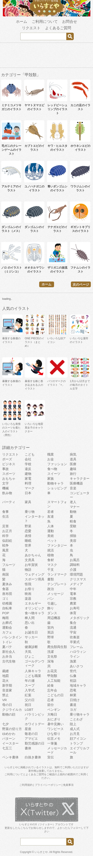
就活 (50, 550)
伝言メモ (53, 738)
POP (5, 613)
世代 (73, 671)
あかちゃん (33, 555)
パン (50, 598)
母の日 (7, 705)
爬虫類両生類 (57, 647)
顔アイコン (78, 738)
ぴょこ (30, 656)
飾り (50, 608)
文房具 (30, 560)
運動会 (7, 627)
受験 (73, 526)
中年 (73, 589)
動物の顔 (8, 714)
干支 (50, 569)
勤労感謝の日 (34, 743)
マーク (30, 488)
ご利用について (45, 22)
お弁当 (7, 656)
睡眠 (28, 540)
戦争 (5, 545)
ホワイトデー (34, 724)
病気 (73, 454)
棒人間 (30, 618)
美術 (50, 536)
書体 (28, 748)
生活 (5, 516)
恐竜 (73, 690)
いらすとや (41, 852)
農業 (73, 603)
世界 (28, 545)
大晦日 (52, 714)
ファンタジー (57, 545)
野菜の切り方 (12, 729)
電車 (73, 594)
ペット (52, 540)
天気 (28, 651)
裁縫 (5, 671)
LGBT (29, 709)
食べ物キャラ (34, 613)
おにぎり (53, 719)
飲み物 (7, 493)
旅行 (73, 474)
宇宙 (73, 632)
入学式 (30, 690)
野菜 (28, 526)
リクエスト (31, 28)
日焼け (75, 700)
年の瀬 (30, 680)
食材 (50, 560)
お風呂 (75, 560)
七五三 (7, 748)
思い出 (30, 623)
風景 (5, 550)
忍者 (50, 700)
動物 (73, 511)
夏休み (7, 584)
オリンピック (34, 608)
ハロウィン (78, 651)
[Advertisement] (47, 56)
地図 (5, 676)
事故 (5, 469)
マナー (75, 507)
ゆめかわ (8, 734)
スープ (30, 685)
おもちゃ (8, 478)
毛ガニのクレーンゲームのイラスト (11, 149)
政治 (50, 589)
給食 (50, 685)
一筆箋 (52, 743)
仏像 (73, 676)
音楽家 (7, 690)
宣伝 (50, 757)
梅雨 (5, 618)
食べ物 (52, 469)
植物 (50, 555)
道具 (73, 459)
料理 (28, 483)
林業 (73, 695)
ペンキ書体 (10, 757)
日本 (28, 493)
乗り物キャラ (79, 714)
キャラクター (79, 478)
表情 (28, 536)
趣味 (73, 469)
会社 (28, 459)
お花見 (52, 671)
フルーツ (8, 565)
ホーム (21, 22)
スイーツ (53, 474)
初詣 (73, 680)
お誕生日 (31, 632)
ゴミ (5, 598)
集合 (73, 623)
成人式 (75, 729)
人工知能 (53, 680)
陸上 (73, 724)
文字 (5, 483)
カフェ (7, 632)
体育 (73, 613)
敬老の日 (31, 734)
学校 (28, 464)
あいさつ (76, 666)
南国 (5, 574)
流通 (73, 627)
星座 (28, 729)
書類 (50, 579)
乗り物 (30, 511)
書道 (73, 705)
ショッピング (57, 488)
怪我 (28, 584)
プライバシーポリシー (48, 784)
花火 (5, 680)
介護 (73, 569)
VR (4, 700)
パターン (8, 738)
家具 (28, 502)
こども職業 (33, 676)
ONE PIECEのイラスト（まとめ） (34, 342)
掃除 (73, 536)
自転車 (7, 608)
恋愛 (28, 531)
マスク (52, 565)
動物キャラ (55, 483)
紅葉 (28, 695)
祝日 (28, 705)
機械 (5, 488)
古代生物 (8, 661)
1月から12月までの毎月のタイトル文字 (80, 385)
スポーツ (8, 474)
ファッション (57, 464)
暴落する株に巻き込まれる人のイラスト (34, 385)
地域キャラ (78, 685)
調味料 (75, 565)
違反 (28, 469)
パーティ (8, 502)
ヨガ (73, 709)
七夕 (5, 724)
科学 (5, 536)
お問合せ (69, 22)
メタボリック (79, 618)
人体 (50, 526)
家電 (28, 478)
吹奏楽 (75, 637)
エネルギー (33, 603)
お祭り (30, 589)
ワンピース (55, 729)
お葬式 (7, 623)
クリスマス (78, 579)
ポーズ (7, 459)
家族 (50, 478)
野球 (50, 637)
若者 (50, 511)
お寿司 (75, 608)
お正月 (7, 531)
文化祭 (52, 656)
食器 (5, 589)
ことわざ (76, 719)
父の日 (30, 700)
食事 (5, 511)
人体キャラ (33, 671)
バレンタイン (12, 637)
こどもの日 (55, 695)
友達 (50, 516)
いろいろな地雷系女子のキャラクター (34, 427)
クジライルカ (12, 709)
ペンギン (53, 709)
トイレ (7, 642)
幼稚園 (7, 603)
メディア (76, 584)
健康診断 (31, 647)
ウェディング (34, 574)
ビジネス (8, 464)
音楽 (73, 488)
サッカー (31, 637)
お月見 (75, 734)
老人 (73, 502)
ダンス (52, 613)
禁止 (5, 695)
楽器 (28, 598)
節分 (50, 705)
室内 (50, 627)
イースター (10, 743)
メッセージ (55, 594)
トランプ (76, 743)
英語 (50, 632)
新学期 (7, 685)
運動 (50, 531)
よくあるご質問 (58, 28)
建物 (28, 474)
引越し (52, 603)
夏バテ (7, 647)
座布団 (7, 594)
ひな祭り (53, 734)
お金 (50, 459)
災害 (5, 526)
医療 (73, 464)
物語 (28, 569)
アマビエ (31, 738)
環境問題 (76, 574)
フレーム (76, 647)
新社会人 (8, 651)
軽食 (73, 521)
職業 (50, 454)
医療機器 (76, 483)
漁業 (73, 661)
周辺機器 (53, 618)
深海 (50, 661)
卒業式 (75, 642)
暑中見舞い (55, 724)
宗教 (73, 598)
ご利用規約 (26, 784)
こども (30, 454)
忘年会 (52, 690)
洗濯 (50, 651)
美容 (73, 540)
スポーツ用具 (34, 579)
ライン (75, 656)
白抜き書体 (33, 757)
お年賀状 (31, 565)
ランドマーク (57, 574)
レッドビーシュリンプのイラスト (57, 109)
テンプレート (57, 584)
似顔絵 (7, 540)
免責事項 (68, 784)
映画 (28, 594)
